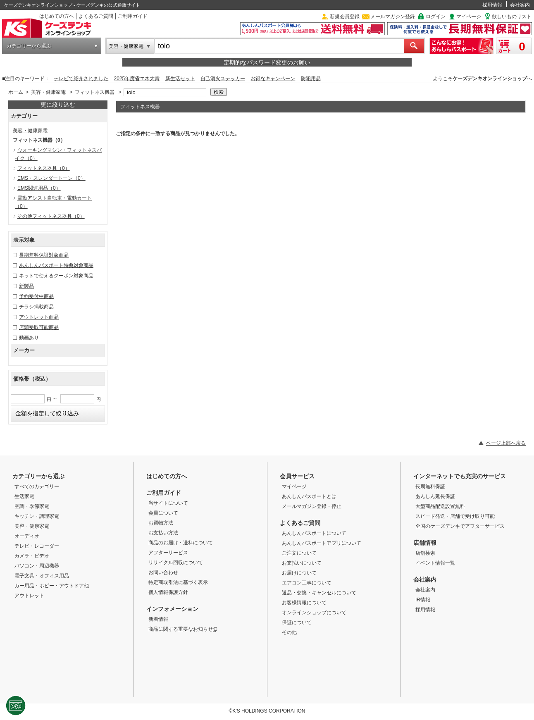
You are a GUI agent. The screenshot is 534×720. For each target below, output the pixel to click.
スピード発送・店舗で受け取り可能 (455, 516)
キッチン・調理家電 (36, 516)
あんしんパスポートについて (314, 533)
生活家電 (24, 496)
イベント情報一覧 (435, 563)
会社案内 (520, 5)
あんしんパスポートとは (309, 496)
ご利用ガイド (133, 16)
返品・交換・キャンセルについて (319, 593)
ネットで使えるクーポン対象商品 (56, 276)
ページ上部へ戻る (506, 443)
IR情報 (422, 600)
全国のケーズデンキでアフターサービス (460, 526)
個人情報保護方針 (168, 592)
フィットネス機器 (94, 92)
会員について (163, 513)
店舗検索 (425, 553)
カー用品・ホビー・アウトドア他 (51, 586)
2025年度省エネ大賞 (137, 78)
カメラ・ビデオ (31, 556)
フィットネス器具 (43, 168)
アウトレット (29, 595)
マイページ (468, 16)
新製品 (26, 286)
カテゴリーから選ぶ (29, 46)
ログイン (436, 16)
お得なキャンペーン (272, 78)
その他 (289, 632)
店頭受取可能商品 (39, 327)
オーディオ (26, 536)
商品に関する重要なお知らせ (182, 629)
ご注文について (299, 553)
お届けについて (299, 573)
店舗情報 (424, 542)
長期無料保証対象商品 (44, 255)
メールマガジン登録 (392, 16)
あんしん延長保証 (435, 496)
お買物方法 (160, 523)
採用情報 (492, 5)
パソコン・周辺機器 (36, 566)
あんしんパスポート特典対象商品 (56, 265)
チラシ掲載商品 (36, 307)
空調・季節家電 (31, 506)
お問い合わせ (163, 572)
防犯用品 (311, 78)
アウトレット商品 (39, 317)
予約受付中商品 (36, 296)
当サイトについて (168, 503)
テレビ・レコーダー (36, 546)
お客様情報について (304, 603)
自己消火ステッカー (222, 78)
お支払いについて (302, 563)
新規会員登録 (345, 16)
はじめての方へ (56, 16)
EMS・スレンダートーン (51, 178)
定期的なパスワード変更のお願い (267, 62)
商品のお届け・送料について (180, 543)
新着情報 (158, 619)
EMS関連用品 (39, 188)
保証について (297, 622)
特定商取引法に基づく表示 (178, 582)
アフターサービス (168, 552)
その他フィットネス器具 (51, 216)
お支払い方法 (163, 533)
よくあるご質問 (96, 16)
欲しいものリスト (512, 16)
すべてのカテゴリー (36, 486)
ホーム (15, 92)
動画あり (29, 338)
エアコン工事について (306, 583)
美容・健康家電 (126, 46)
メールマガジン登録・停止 (311, 506)
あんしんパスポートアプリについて (321, 543)
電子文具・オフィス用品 (41, 576)
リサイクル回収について (175, 562)
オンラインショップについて (314, 612)
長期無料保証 (430, 486)
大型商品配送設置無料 (440, 506)
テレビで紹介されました (81, 78)
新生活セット (180, 78)
